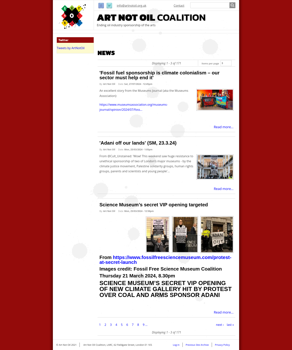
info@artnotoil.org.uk (131, 6)
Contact (179, 6)
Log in (176, 344)
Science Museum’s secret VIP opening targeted (153, 204)
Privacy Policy (222, 344)
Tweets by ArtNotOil (71, 48)
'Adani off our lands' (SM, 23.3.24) (138, 143)
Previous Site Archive (197, 344)
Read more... (224, 127)
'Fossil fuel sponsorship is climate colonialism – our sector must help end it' (159, 75)
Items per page (210, 63)
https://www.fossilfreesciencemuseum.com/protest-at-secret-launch (165, 260)
